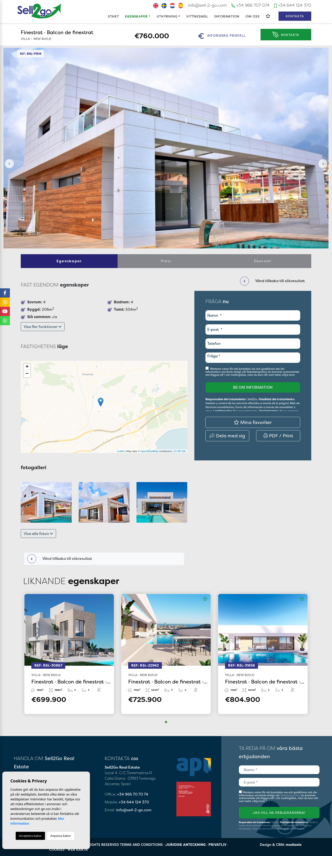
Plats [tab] (166, 261)
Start (113, 16)
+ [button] (27, 367)
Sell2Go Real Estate (39, 10)
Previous (9, 164)
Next (323, 164)
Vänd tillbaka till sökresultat (59, 558)
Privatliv (217, 844)
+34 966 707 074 (250, 5)
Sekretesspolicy (257, 372)
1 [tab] (166, 722)
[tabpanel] (69, 653)
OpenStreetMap (149, 451)
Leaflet (120, 451)
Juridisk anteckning (186, 844)
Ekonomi (263, 261)
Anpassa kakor (60, 836)
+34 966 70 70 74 (132, 794)
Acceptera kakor (30, 836)
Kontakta (295, 16)
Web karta (77, 849)
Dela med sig (227, 435)
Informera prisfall (221, 36)
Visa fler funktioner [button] (43, 326)
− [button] (27, 373)
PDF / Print (278, 435)
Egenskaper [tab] (69, 261)
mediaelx (294, 844)
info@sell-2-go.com (207, 5)
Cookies (57, 849)
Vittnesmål (197, 16)
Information (226, 16)
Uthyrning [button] (167, 16)
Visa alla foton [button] (38, 533)
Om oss (252, 16)
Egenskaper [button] (136, 16)
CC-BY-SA (180, 451)
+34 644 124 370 (292, 5)
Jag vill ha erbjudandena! (279, 812)
